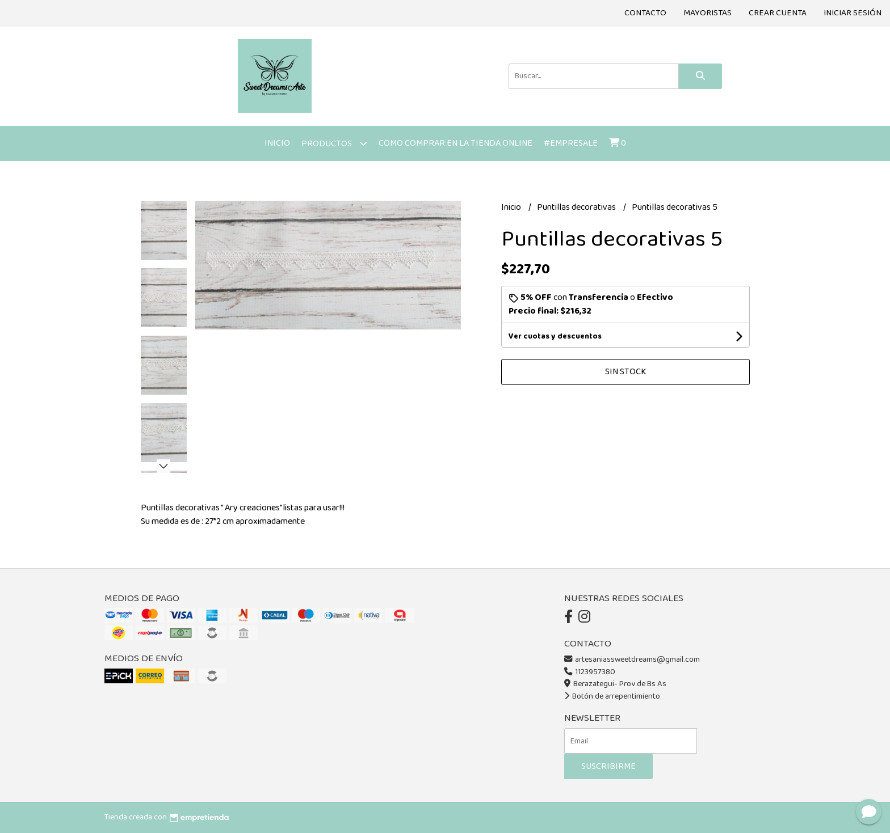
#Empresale (571, 143)
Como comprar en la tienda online (455, 143)
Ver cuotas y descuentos (555, 336)
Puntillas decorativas (577, 207)
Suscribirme (608, 766)
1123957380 (589, 672)
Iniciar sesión (852, 13)
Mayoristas (707, 13)
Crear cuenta (778, 13)
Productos (334, 143)
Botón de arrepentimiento (612, 696)
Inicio (277, 143)
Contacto (645, 13)
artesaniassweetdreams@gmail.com (632, 659)
